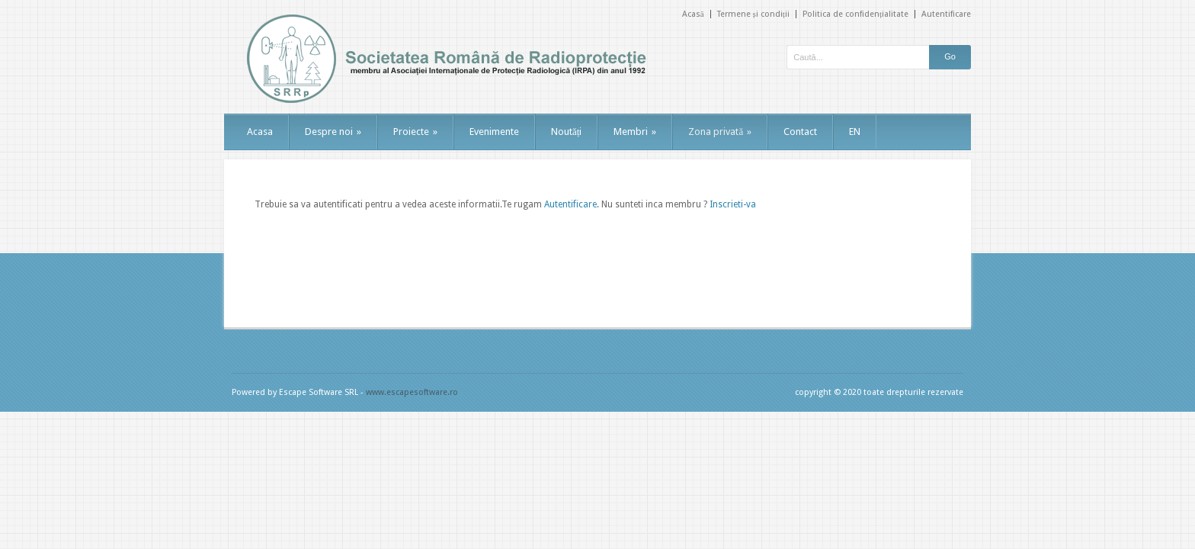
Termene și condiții (753, 14)
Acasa (260, 131)
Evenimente (494, 131)
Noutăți (566, 131)
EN (854, 131)
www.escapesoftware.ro (412, 392)
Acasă (693, 14)
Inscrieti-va (733, 204)
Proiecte (415, 131)
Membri (635, 131)
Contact (800, 131)
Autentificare (946, 14)
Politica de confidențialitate (855, 14)
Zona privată (719, 131)
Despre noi (333, 131)
